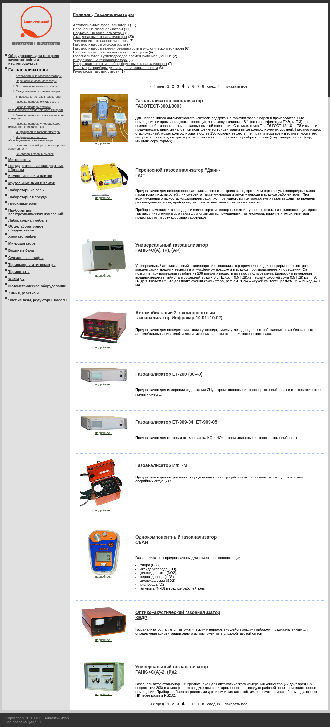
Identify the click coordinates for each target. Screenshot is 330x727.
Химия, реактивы (23, 293)
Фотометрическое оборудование (37, 286)
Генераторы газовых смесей (35, 154)
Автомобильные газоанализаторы (39, 76)
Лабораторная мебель (28, 220)
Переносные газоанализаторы (36, 81)
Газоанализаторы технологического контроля (110, 52)
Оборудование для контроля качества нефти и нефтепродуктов (33, 59)
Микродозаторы (22, 243)
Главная (22, 43)
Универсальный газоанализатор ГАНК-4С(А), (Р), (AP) (171, 247)
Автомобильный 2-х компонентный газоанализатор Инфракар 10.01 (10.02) (178, 315)
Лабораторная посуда (27, 197)
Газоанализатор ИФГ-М (161, 465)
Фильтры (16, 279)
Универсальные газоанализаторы (38, 96)
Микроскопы (19, 160)
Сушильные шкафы (26, 258)
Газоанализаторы (114, 14)
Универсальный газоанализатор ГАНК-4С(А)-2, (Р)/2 (171, 669)
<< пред (157, 86)
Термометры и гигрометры (32, 265)
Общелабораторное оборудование (25, 228)
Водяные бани (21, 250)
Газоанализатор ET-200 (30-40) (169, 374)
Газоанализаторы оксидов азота (37, 101)
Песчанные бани (22, 204)
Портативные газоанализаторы (37, 86)
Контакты (48, 43)
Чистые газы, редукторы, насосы (37, 300)
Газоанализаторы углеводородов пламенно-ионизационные (34, 125)
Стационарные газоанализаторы (38, 91)
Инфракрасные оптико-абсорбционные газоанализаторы (31, 139)
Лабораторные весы (26, 190)
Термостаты (19, 272)
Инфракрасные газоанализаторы (38, 132)
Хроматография (22, 236)
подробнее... (104, 142)
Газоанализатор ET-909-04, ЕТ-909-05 (176, 422)
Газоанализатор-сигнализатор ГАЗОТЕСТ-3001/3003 (169, 103)
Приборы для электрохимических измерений (35, 212)
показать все (236, 86)
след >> (214, 86)
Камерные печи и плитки (30, 176)
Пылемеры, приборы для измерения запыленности (115, 68)
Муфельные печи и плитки (31, 183)
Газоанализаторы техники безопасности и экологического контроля (35, 108)
